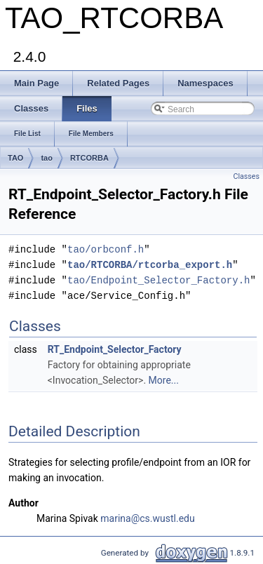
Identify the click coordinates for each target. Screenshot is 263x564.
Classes (246, 176)
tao (47, 158)
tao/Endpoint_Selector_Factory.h (158, 280)
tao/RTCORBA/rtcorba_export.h (149, 264)
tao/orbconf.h (105, 249)
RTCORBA (89, 158)
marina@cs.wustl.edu (147, 518)
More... (164, 380)
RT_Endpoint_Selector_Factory (115, 349)
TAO (15, 158)
